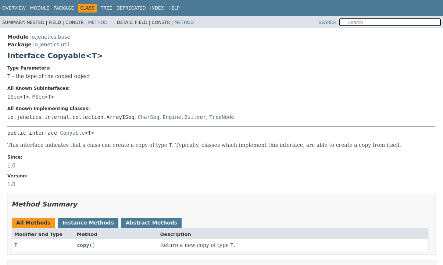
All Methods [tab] (33, 223)
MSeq (38, 97)
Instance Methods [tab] (88, 223)
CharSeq (148, 117)
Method (98, 22)
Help (174, 8)
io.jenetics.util (51, 44)
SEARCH (328, 22)
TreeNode (221, 117)
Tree (106, 8)
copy (83, 245)
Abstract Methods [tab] (151, 223)
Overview (14, 8)
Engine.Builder (184, 117)
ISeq (13, 97)
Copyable (72, 133)
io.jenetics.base (50, 37)
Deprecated (131, 8)
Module (39, 8)
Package (64, 8)
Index (157, 8)
